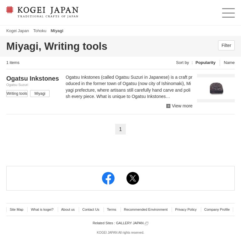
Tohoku (39, 30)
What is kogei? (42, 209)
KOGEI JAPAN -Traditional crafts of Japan (42, 12)
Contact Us (90, 209)
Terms (111, 209)
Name (229, 62)
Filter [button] (226, 45)
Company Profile (217, 209)
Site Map (16, 209)
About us (68, 209)
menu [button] (228, 11)
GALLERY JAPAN (132, 223)
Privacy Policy (185, 209)
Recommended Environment (146, 209)
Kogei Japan (17, 30)
